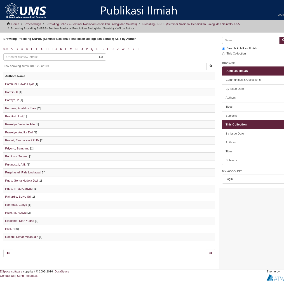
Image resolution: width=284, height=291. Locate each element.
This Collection (234, 53)
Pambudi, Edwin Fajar (19, 84)
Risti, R (10, 228)
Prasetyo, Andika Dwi (19, 132)
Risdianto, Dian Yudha (19, 220)
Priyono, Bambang (17, 148)
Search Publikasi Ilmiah (239, 48)
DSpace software (11, 271)
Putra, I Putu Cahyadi (19, 188)
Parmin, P (11, 92)
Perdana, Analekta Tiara (21, 108)
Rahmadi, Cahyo (16, 204)
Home (15, 24)
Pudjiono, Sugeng (16, 156)
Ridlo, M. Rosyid (16, 212)
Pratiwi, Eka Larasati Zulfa (22, 140)
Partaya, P (12, 100)
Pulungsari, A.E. (15, 164)
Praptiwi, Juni (14, 116)
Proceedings (33, 24)
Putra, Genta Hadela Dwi (21, 180)
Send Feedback (27, 275)
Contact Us (7, 275)
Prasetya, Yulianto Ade (20, 124)
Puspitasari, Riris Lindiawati (23, 172)
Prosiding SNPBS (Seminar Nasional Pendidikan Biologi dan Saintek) (92, 24)
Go (101, 57)
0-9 (5, 49)
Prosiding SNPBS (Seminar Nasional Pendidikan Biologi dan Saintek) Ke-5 (191, 24)
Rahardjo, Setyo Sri (18, 196)
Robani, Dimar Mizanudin (21, 237)
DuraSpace (62, 271)
